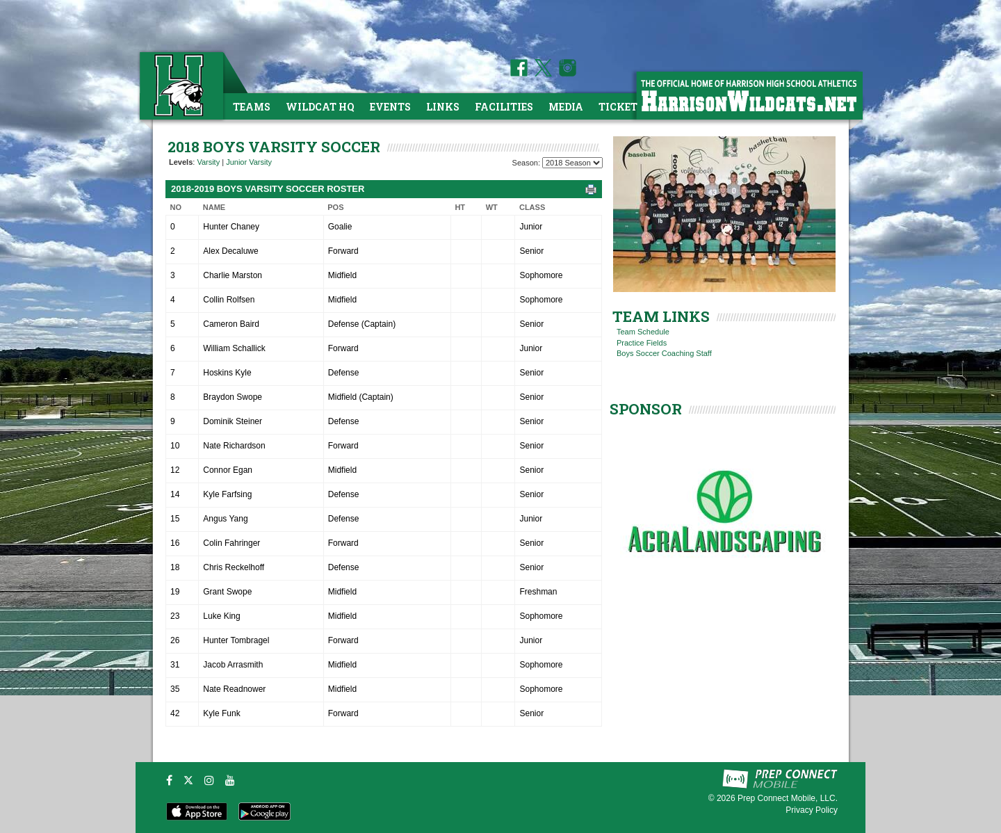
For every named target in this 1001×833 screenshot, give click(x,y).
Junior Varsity (249, 162)
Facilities (504, 106)
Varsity (208, 162)
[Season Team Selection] (572, 162)
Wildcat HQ (320, 106)
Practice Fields (642, 343)
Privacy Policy (812, 810)
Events (390, 106)
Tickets (621, 106)
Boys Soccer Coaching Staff (664, 353)
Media (565, 106)
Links (442, 106)
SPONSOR (646, 409)
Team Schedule (643, 331)
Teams (251, 106)
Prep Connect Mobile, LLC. (788, 798)
